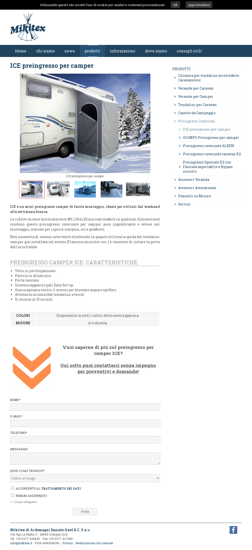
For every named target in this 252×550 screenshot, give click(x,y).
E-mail (85, 420)
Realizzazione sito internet (94, 543)
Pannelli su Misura (194, 196)
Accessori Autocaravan (197, 187)
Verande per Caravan (196, 88)
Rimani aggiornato (29, 496)
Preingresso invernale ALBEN (208, 145)
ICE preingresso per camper (207, 129)
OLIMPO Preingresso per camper (211, 137)
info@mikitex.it (21, 543)
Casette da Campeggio (197, 113)
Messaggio (85, 456)
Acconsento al (46, 488)
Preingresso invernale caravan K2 (212, 154)
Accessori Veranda (193, 179)
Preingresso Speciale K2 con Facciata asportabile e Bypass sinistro (208, 167)
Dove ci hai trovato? (85, 475)
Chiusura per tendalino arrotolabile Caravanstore (208, 77)
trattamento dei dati (61, 488)
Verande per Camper (195, 96)
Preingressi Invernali (197, 121)
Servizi (184, 204)
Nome (85, 404)
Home (20, 50)
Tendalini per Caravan (197, 104)
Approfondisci (199, 5)
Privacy (67, 543)
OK (175, 5)
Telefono (85, 437)
